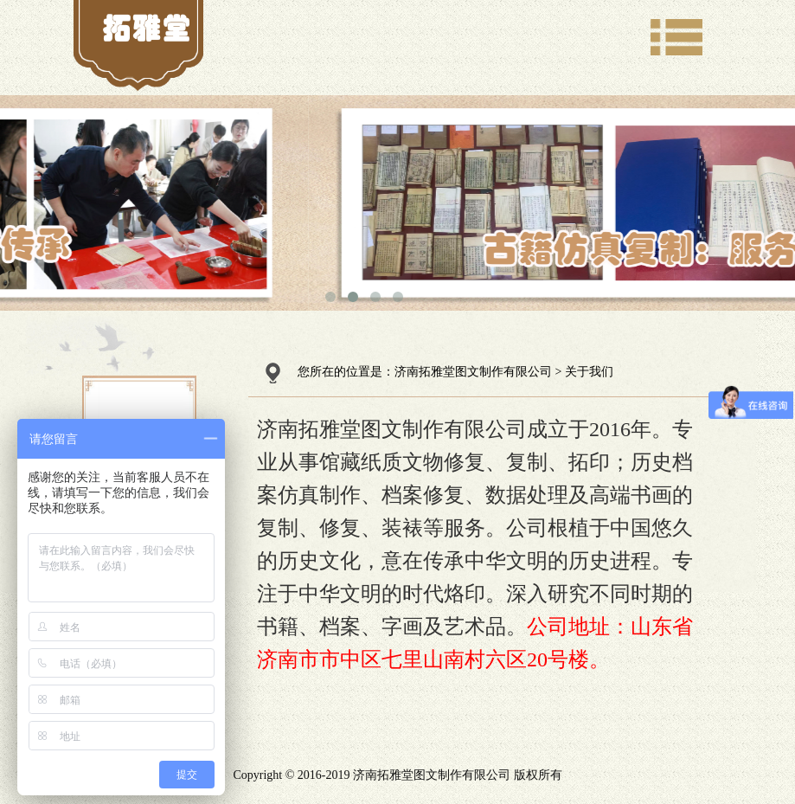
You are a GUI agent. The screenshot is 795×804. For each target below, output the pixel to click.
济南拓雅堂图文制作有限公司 (473, 371)
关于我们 (589, 371)
